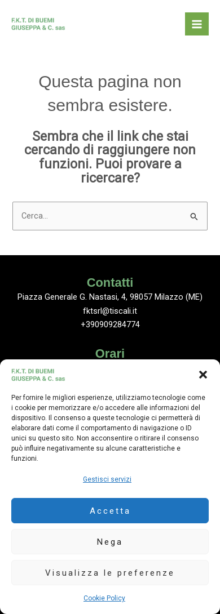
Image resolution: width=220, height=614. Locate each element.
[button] (203, 374)
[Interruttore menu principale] (197, 24)
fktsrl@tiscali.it (110, 311)
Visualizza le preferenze (110, 573)
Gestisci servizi (107, 479)
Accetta (110, 511)
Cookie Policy (104, 598)
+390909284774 (110, 324)
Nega (110, 542)
